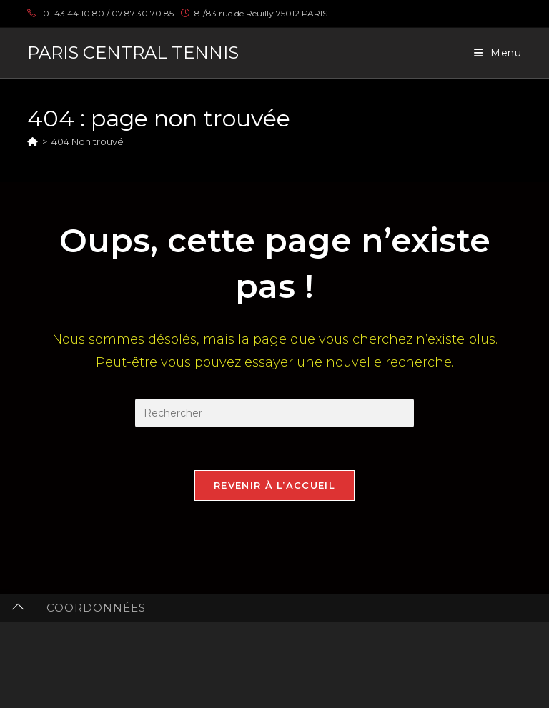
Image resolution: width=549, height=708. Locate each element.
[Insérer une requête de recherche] (274, 413)
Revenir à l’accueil (274, 485)
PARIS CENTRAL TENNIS (133, 52)
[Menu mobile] (498, 52)
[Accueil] (32, 141)
